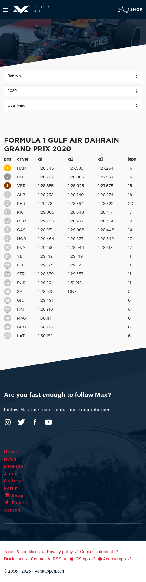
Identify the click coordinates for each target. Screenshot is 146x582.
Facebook (35, 422)
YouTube (48, 422)
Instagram (8, 422)
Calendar (14, 466)
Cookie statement (96, 551)
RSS (57, 559)
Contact (38, 559)
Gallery (12, 481)
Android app (111, 559)
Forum (11, 488)
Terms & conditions (22, 551)
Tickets (16, 502)
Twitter (21, 422)
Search (12, 510)
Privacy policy (60, 551)
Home (11, 451)
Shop (130, 9)
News (10, 459)
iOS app (79, 559)
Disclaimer (14, 559)
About (11, 473)
